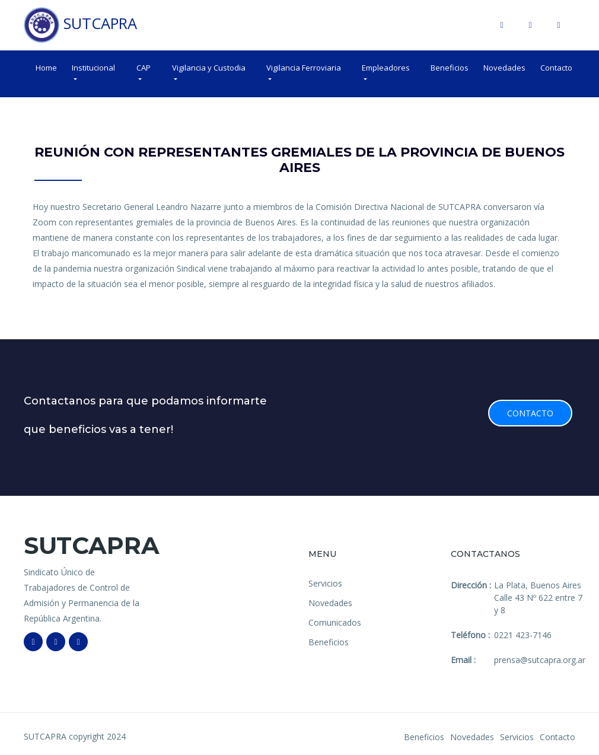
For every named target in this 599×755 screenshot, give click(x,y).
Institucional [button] (93, 67)
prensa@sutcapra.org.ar (539, 659)
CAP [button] (143, 67)
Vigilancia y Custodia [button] (209, 67)
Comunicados (334, 622)
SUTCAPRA (80, 25)
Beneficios (450, 67)
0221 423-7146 (523, 635)
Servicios (325, 583)
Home (46, 67)
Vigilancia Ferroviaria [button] (303, 67)
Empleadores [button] (386, 67)
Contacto (556, 67)
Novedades (504, 67)
